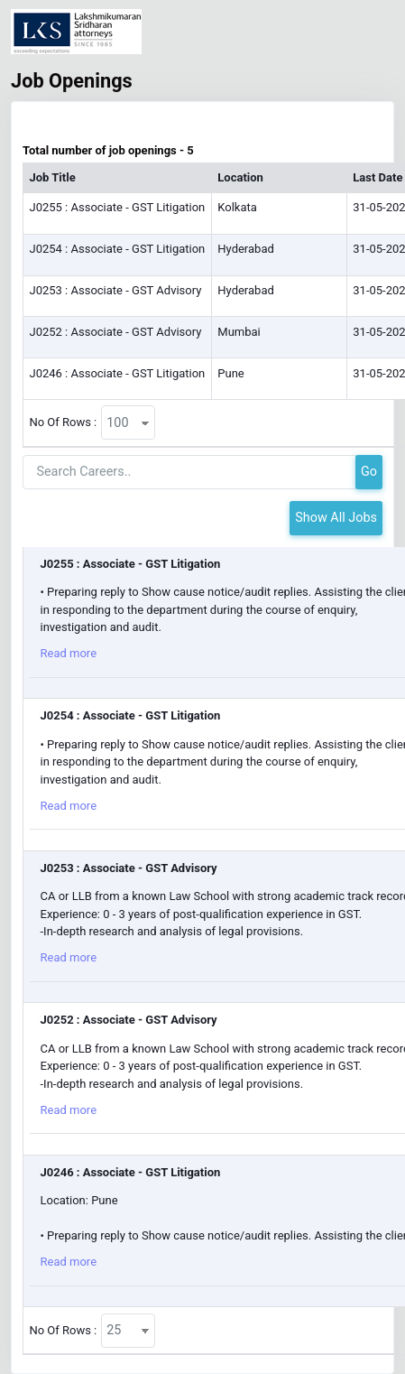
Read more (69, 653)
